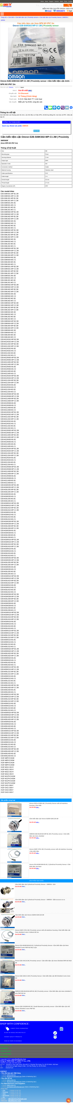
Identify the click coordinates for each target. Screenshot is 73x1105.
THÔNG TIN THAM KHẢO (11, 122)
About (46, 1)
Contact (70, 1)
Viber (4, 1094)
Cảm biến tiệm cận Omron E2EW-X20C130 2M (43, 818)
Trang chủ (4, 17)
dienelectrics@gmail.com (14, 1076)
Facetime (5, 1092)
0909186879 (60, 11)
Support (51, 1)
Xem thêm (36, 131)
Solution (56, 1)
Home (42, 1)
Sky (4, 1097)
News (61, 1)
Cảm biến (11, 17)
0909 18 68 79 (11, 1075)
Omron (11, 87)
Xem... (24, 886)
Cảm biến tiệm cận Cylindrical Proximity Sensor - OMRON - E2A (35, 884)
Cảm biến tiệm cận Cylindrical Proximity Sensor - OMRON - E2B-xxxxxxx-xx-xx (40, 899)
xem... (30, 90)
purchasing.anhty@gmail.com (15, 1087)
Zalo (4, 1090)
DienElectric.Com (14, 1101)
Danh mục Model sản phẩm (15, 126)
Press (65, 1)
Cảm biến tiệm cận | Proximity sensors (26, 17)
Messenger (6, 1095)
